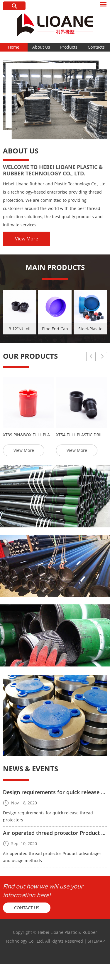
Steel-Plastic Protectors (90, 330)
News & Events (30, 768)
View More (26, 238)
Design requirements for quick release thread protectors (48, 816)
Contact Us (26, 907)
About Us (41, 47)
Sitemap (96, 941)
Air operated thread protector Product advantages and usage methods (52, 857)
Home (13, 47)
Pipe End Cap (55, 328)
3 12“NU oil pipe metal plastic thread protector (19, 330)
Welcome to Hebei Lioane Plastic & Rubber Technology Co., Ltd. (53, 170)
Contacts (96, 47)
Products (68, 47)
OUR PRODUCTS (30, 356)
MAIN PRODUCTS (55, 267)
